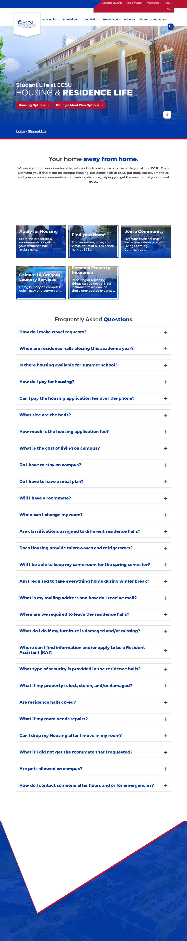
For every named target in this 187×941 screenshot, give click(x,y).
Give (169, 9)
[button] (58, 19)
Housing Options (32, 105)
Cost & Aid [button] (90, 19)
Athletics (129, 19)
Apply (168, 3)
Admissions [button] (70, 19)
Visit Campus (154, 3)
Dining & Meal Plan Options (77, 105)
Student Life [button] (110, 19)
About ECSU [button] (158, 19)
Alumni (143, 19)
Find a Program (134, 3)
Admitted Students (112, 3)
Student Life (37, 131)
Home (20, 131)
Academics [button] (50, 19)
